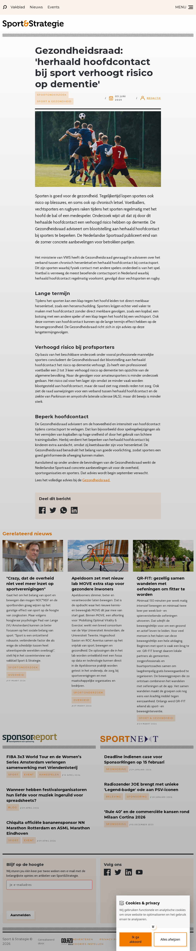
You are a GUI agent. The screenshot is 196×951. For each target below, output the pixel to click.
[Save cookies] (135, 939)
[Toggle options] (153, 927)
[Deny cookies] (170, 939)
